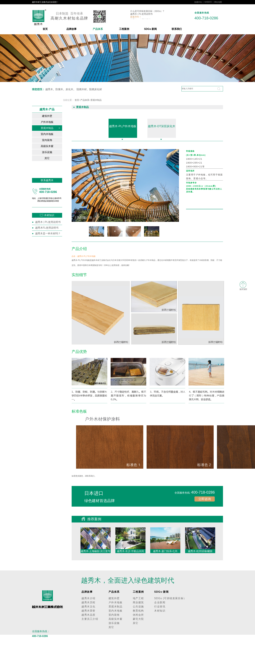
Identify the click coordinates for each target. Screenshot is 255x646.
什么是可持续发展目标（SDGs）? (147, 11)
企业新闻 (159, 602)
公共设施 (138, 606)
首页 (45, 29)
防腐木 (59, 89)
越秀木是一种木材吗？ (48, 233)
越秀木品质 (88, 614)
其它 (52, 158)
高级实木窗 (50, 146)
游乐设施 (51, 152)
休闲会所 (138, 614)
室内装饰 (51, 140)
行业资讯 (159, 606)
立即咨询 (204, 499)
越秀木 (49, 89)
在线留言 (208, 2)
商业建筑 (138, 602)
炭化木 (69, 89)
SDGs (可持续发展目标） (170, 598)
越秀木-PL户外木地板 (122, 126)
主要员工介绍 (89, 619)
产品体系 (98, 29)
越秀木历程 (88, 602)
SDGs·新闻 (150, 29)
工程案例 (124, 29)
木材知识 (159, 610)
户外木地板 (50, 122)
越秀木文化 (88, 606)
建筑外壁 (51, 116)
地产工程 (138, 598)
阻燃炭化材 (95, 89)
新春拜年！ (135, 17)
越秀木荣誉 (88, 610)
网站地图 (218, 2)
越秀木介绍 (88, 598)
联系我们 (177, 29)
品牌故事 (71, 29)
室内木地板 (50, 134)
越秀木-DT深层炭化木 (161, 126)
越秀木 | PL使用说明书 (141, 14)
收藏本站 (198, 2)
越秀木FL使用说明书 (46, 227)
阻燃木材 (82, 89)
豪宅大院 (138, 619)
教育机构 (138, 610)
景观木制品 (50, 128)
